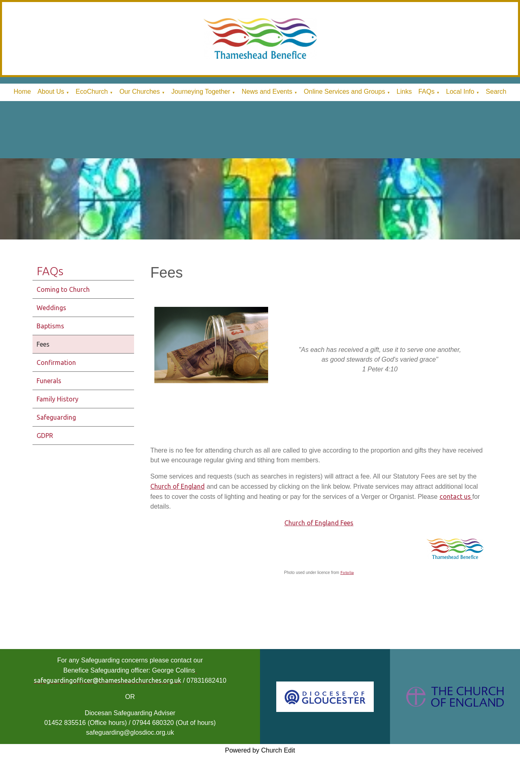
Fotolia (347, 572)
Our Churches (139, 91)
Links (404, 91)
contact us (456, 496)
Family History (57, 399)
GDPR (45, 435)
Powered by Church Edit (260, 750)
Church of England (177, 486)
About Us (50, 91)
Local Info (460, 91)
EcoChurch (92, 91)
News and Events (267, 91)
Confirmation (56, 362)
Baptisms (50, 326)
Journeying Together (200, 91)
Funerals (49, 380)
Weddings (51, 307)
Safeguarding (56, 417)
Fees (43, 344)
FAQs (426, 91)
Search (496, 91)
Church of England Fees (318, 522)
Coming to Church (63, 289)
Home (22, 91)
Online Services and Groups (344, 91)
